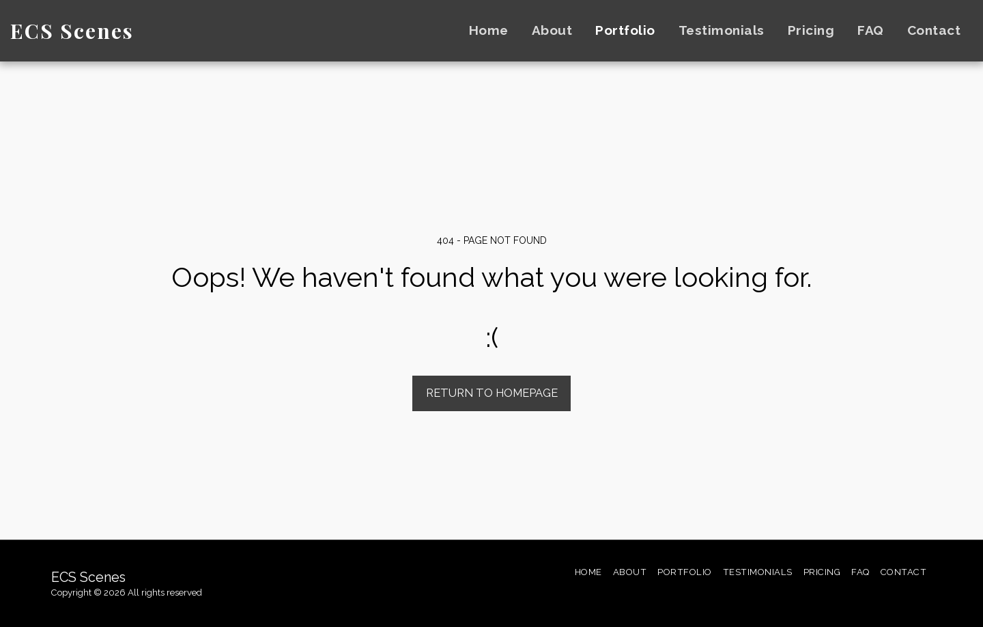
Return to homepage (492, 393)
